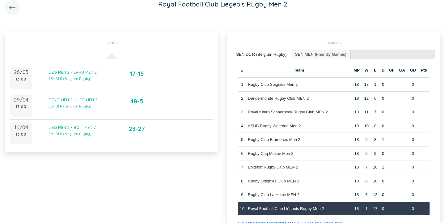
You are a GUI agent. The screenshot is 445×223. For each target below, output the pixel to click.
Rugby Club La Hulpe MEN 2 (273, 194)
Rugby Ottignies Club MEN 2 (273, 180)
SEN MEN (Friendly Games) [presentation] (319, 54)
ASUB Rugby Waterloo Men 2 (274, 125)
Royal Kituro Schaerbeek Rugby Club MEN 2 (288, 111)
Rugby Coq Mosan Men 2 (270, 153)
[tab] (261, 54)
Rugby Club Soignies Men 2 (273, 84)
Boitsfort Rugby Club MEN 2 (273, 166)
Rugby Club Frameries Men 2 (274, 139)
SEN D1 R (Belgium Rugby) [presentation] (261, 54)
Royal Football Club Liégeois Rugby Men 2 (286, 208)
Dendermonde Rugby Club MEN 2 (278, 98)
